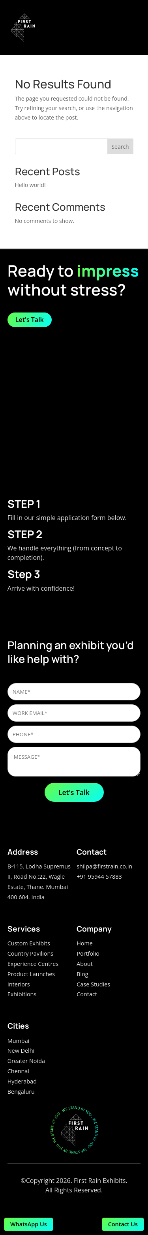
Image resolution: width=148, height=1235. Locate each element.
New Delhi (20, 1050)
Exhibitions (22, 994)
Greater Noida (26, 1061)
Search (120, 146)
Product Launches (31, 974)
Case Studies (93, 984)
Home (85, 943)
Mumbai (18, 1040)
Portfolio (88, 953)
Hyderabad (22, 1081)
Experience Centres (32, 963)
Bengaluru (21, 1091)
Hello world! (30, 185)
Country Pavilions (30, 953)
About (85, 963)
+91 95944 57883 (99, 876)
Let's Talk (29, 319)
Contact (87, 994)
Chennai (18, 1071)
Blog (82, 974)
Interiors (18, 984)
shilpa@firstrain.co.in (104, 866)
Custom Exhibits (28, 943)
